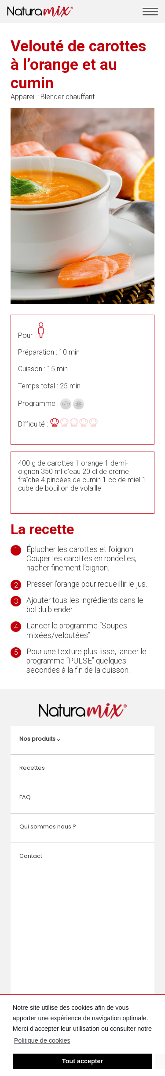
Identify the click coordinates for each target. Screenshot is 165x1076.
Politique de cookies (42, 1040)
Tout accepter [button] (82, 1061)
